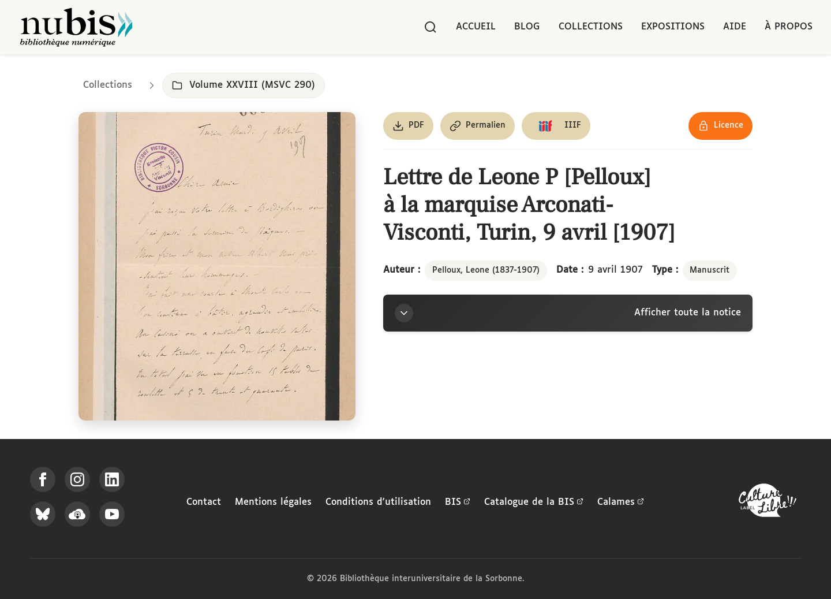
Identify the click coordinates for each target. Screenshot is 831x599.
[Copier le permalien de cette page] (477, 126)
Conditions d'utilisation (378, 502)
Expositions (673, 27)
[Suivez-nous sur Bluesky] (42, 514)
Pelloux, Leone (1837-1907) (486, 270)
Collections (591, 27)
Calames (620, 502)
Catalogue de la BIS (533, 502)
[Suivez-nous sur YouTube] (112, 514)
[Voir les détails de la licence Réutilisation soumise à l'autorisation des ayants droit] (720, 126)
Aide (734, 27)
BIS (457, 502)
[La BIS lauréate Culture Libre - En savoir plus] (767, 503)
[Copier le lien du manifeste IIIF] (556, 126)
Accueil (476, 27)
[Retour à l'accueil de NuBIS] (76, 27)
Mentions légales (273, 502)
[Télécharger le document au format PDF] (408, 126)
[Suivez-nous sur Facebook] (42, 479)
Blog (527, 27)
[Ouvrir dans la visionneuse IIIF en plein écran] (216, 266)
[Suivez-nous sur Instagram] (77, 479)
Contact (203, 502)
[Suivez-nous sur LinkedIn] (112, 479)
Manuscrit (709, 270)
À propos (789, 27)
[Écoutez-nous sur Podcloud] (77, 514)
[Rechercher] (430, 27)
